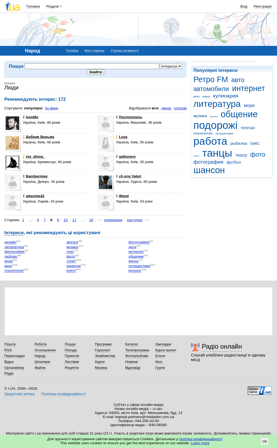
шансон (209, 170)
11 (74, 220)
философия (14, 252)
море (249, 105)
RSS (8, 350)
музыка (213, 116)
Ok (264, 441)
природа (248, 128)
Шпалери (42, 362)
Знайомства (105, 356)
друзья (72, 242)
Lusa (121, 137)
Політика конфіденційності (63, 394)
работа (210, 141)
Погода (71, 350)
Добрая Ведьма (38, 137)
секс (254, 143)
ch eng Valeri (128, 176)
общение (239, 114)
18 (91, 220)
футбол (233, 162)
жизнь (133, 261)
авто (238, 79)
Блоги (160, 356)
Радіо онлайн (222, 346)
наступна (134, 220)
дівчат (166, 108)
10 (66, 220)
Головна (33, 6)
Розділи (52, 6)
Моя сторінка (94, 51)
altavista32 (33, 196)
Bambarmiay (35, 176)
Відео (9, 362)
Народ (40, 356)
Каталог (131, 344)
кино (196, 96)
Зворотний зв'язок (19, 394)
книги (206, 96)
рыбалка (238, 143)
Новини (131, 362)
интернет (248, 88)
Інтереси (14, 232)
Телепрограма (137, 350)
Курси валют (165, 350)
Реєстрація (263, 6)
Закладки (163, 344)
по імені (51, 108)
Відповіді (132, 368)
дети (132, 247)
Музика (101, 368)
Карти (100, 362)
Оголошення (45, 350)
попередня (113, 220)
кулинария (225, 96)
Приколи (72, 356)
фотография (208, 162)
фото (257, 154)
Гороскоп (102, 350)
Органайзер (14, 368)
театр (241, 155)
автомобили (211, 88)
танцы (217, 153)
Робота (41, 344)
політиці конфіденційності (200, 439)
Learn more (200, 443)
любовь (10, 256)
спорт (196, 156)
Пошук (70, 344)
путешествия (224, 133)
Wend (122, 196)
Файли (40, 368)
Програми (103, 344)
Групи (160, 368)
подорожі (215, 125)
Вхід (244, 6)
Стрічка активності (124, 51)
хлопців (180, 108)
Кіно (158, 362)
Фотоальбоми (136, 356)
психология (202, 133)
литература (217, 104)
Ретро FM (210, 79)
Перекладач (14, 356)
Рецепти (72, 368)
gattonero (126, 156)
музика (200, 115)
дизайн (10, 242)
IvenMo (30, 117)
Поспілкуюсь (129, 117)
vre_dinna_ (34, 156)
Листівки (72, 362)
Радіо (9, 373)
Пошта (9, 344)
